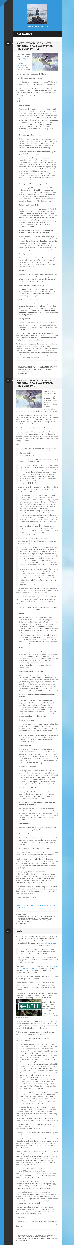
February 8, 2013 (23, 364)
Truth (31, 371)
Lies (55, 366)
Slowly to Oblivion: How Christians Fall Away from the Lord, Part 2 (34, 46)
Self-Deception (34, 369)
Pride (35, 367)
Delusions (30, 366)
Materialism (30, 1236)
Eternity (41, 1235)
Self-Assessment (43, 367)
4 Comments (22, 923)
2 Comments (22, 373)
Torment (54, 1238)
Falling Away (38, 366)
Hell (45, 366)
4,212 (19, 931)
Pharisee (21, 367)
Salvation (42, 1236)
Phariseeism (29, 367)
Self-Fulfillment (34, 1238)
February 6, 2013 (23, 914)
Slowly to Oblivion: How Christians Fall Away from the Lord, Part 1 (22, 63)
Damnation (22, 366)
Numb (37, 1236)
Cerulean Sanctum (37, 27)
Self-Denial (43, 369)
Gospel (47, 1235)
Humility (50, 366)
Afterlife (21, 1235)
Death (36, 1235)
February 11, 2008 (24, 1233)
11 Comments (22, 1240)
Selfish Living (45, 1238)
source (26, 989)
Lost (23, 1236)
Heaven (52, 1235)
